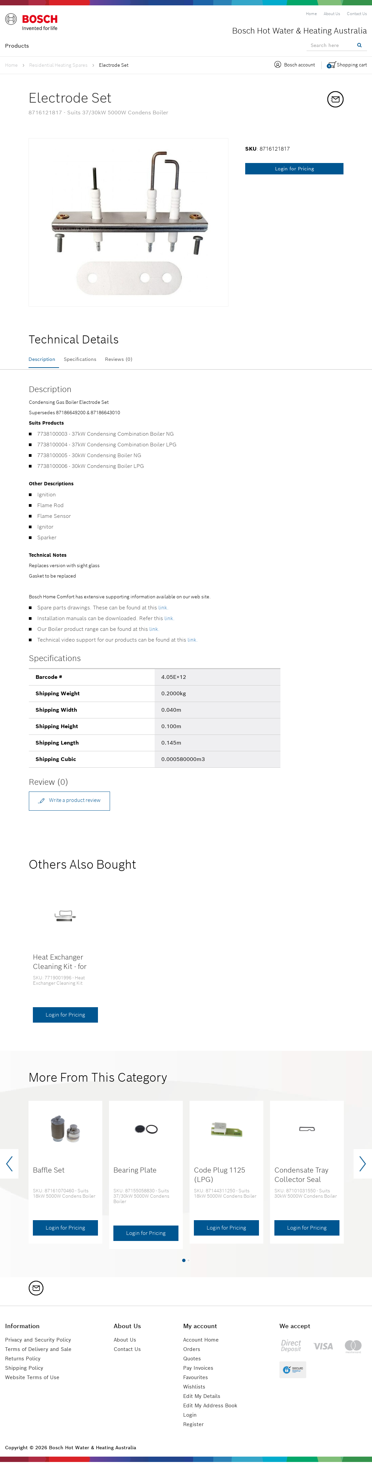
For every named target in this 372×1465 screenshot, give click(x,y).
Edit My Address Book (212, 1408)
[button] (183, 1263)
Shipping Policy (25, 1370)
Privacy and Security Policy (41, 1342)
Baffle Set (49, 1173)
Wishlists (195, 1389)
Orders (192, 1352)
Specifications (88, 359)
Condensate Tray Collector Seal (301, 1178)
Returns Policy (24, 1361)
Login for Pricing (294, 169)
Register (194, 1427)
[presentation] (9, 1167)
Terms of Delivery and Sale (40, 1352)
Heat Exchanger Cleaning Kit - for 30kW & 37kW (60, 969)
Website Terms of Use (33, 1380)
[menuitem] (311, 13)
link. (163, 609)
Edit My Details (203, 1399)
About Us (127, 1342)
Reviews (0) (133, 359)
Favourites (197, 1380)
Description (44, 359)
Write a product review (73, 802)
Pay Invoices (199, 1370)
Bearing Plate (135, 1173)
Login (190, 1417)
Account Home (202, 1342)
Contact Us (130, 1352)
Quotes (192, 1361)
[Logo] (33, 23)
